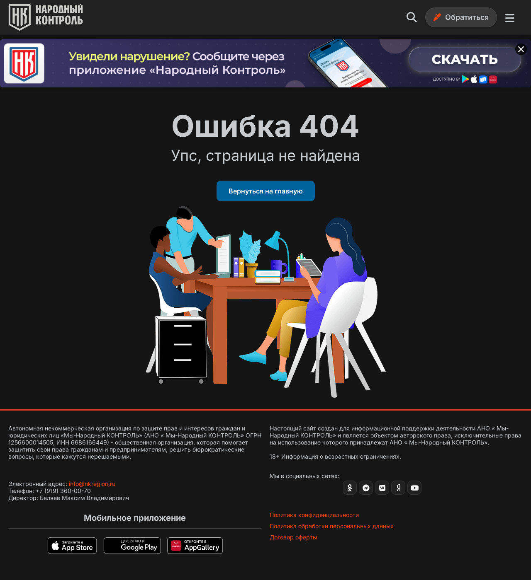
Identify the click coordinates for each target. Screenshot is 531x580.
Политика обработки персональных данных (332, 525)
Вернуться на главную (266, 191)
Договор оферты (293, 537)
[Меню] (509, 17)
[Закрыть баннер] (521, 49)
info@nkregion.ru (92, 483)
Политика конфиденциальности (314, 514)
